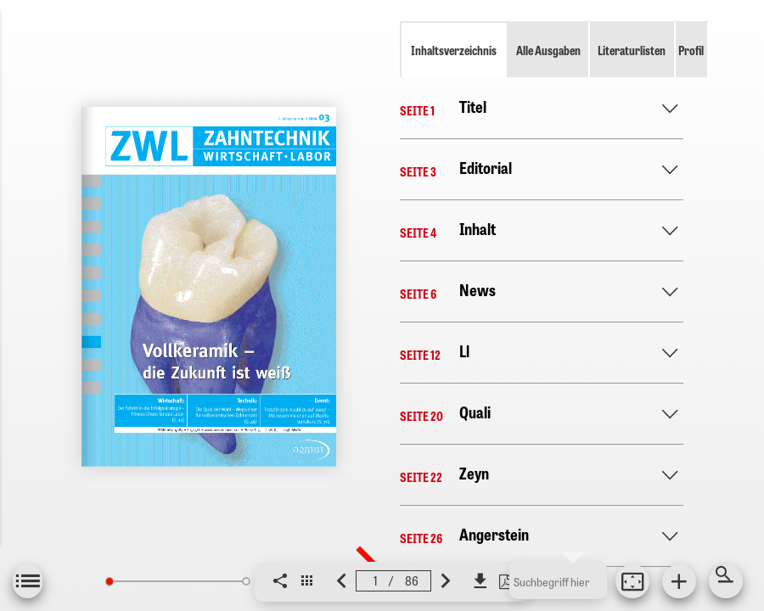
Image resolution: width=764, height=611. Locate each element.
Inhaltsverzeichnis (454, 50)
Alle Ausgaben (548, 50)
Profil (691, 50)
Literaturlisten (632, 50)
